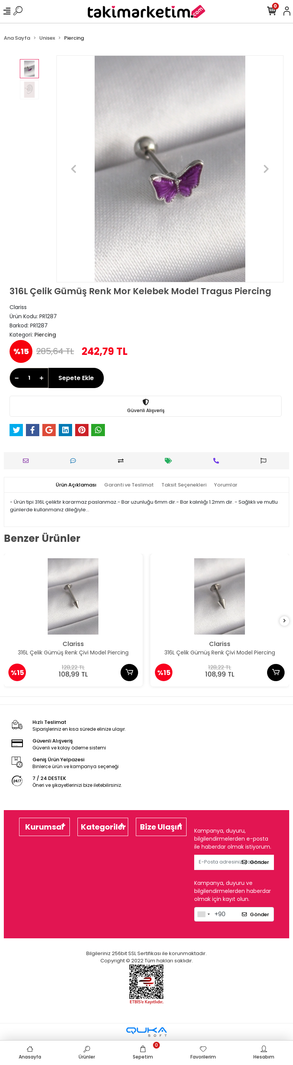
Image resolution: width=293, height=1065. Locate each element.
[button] (73, 168)
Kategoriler (103, 827)
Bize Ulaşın (161, 827)
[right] (284, 621)
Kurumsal (44, 827)
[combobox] (203, 914)
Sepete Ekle (76, 378)
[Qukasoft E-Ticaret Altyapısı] (146, 1032)
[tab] (76, 485)
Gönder (255, 862)
